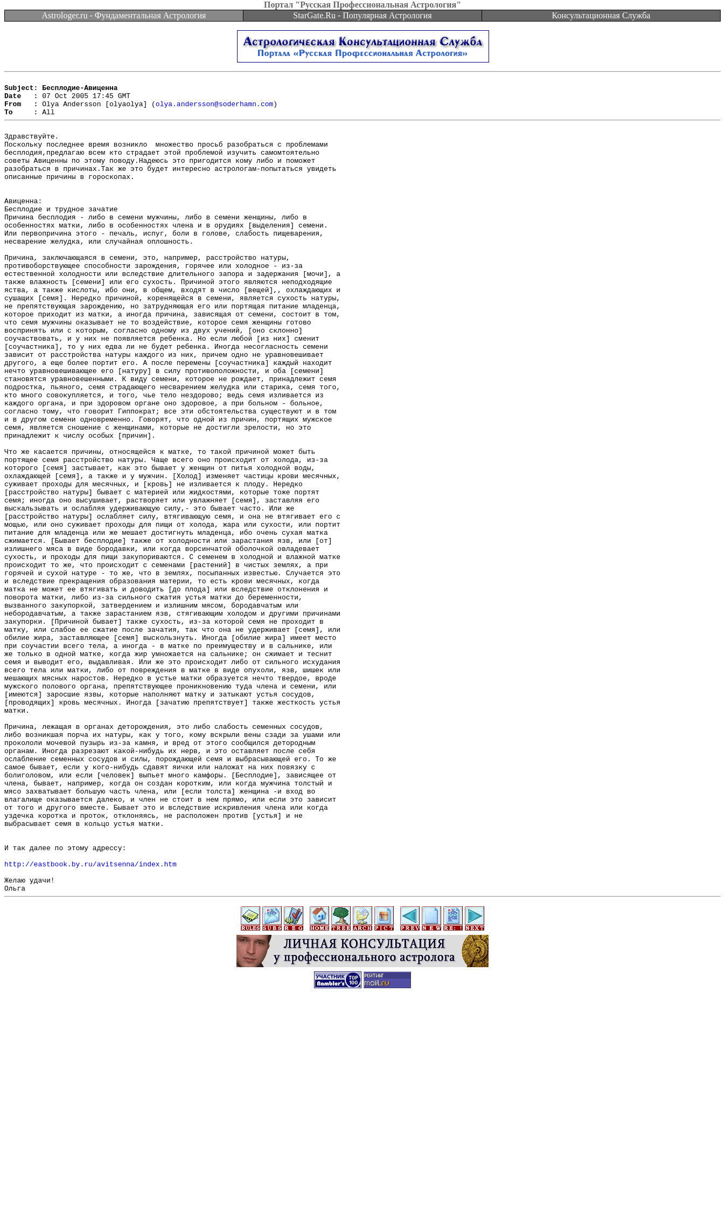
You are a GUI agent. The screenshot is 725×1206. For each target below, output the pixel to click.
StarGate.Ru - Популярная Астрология (362, 15)
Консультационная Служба (601, 15)
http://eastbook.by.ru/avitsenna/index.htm (90, 1020)
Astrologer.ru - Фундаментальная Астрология (124, 15)
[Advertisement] (362, 1181)
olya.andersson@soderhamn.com (214, 110)
